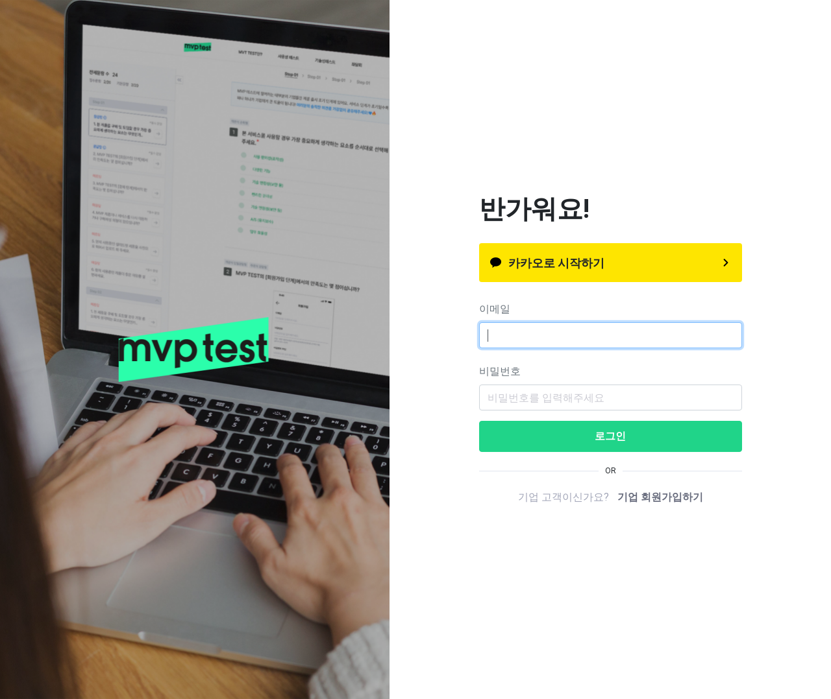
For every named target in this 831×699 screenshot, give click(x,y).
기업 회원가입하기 (660, 497)
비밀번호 (500, 371)
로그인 (610, 436)
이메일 (494, 309)
